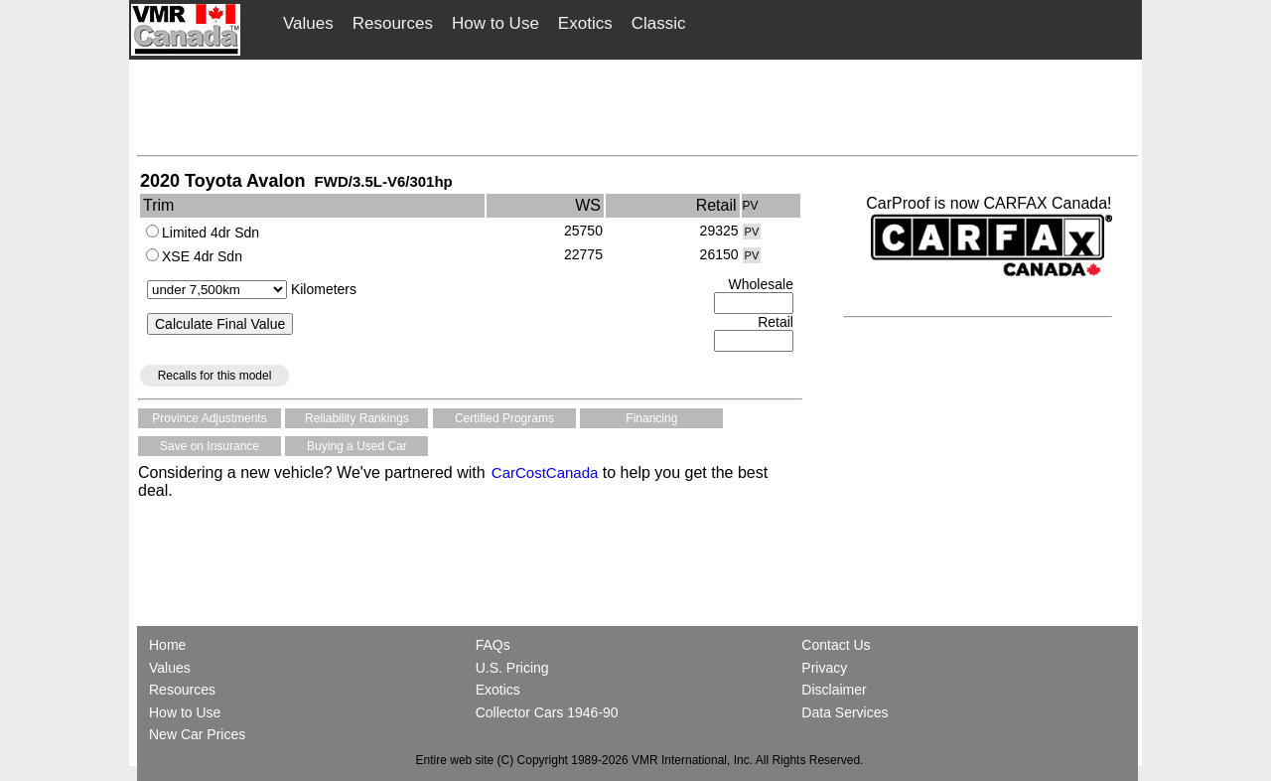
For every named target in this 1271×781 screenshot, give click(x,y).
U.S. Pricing (512, 668)
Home (169, 645)
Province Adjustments (209, 418)
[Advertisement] (637, 106)
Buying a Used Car (357, 446)
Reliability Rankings (357, 418)
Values (308, 23)
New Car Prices (197, 734)
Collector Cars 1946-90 (547, 712)
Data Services (844, 712)
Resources (393, 23)
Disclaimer (833, 690)
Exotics (585, 23)
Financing (651, 418)
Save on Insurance (209, 446)
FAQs (493, 645)
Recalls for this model (215, 376)
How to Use (495, 23)
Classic (659, 23)
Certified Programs (504, 418)
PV (752, 231)
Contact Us (835, 645)
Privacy (824, 668)
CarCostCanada (543, 472)
